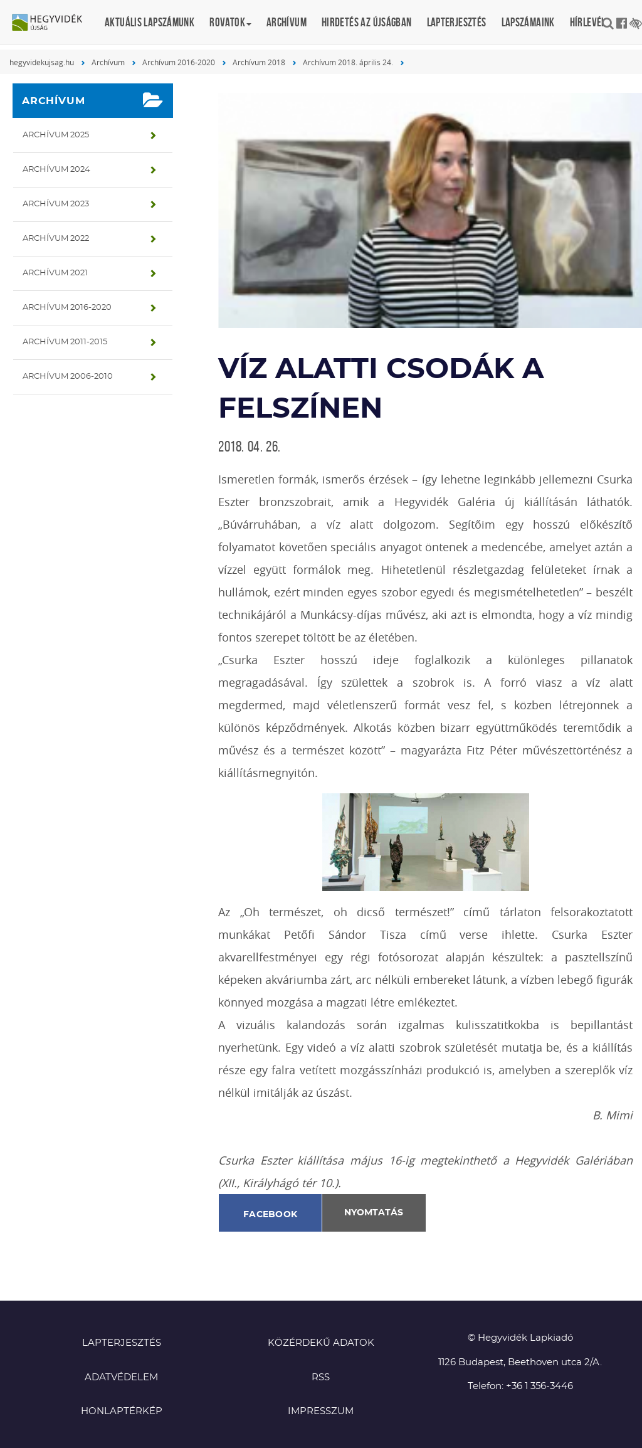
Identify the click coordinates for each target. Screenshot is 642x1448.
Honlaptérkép (121, 1411)
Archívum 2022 (56, 239)
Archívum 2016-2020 (178, 62)
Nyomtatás (373, 1212)
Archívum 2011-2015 (65, 342)
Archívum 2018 (259, 62)
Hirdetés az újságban (367, 22)
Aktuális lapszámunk (149, 22)
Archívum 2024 (56, 170)
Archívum (286, 22)
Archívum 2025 (56, 135)
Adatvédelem (121, 1377)
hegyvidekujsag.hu (41, 62)
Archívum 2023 (56, 204)
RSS (321, 1377)
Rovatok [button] (230, 22)
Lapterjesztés (457, 22)
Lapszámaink (528, 22)
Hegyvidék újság (53, 23)
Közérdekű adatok (321, 1343)
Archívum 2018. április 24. (348, 62)
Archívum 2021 (55, 273)
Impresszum (321, 1411)
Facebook (270, 1214)
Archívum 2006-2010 (68, 377)
